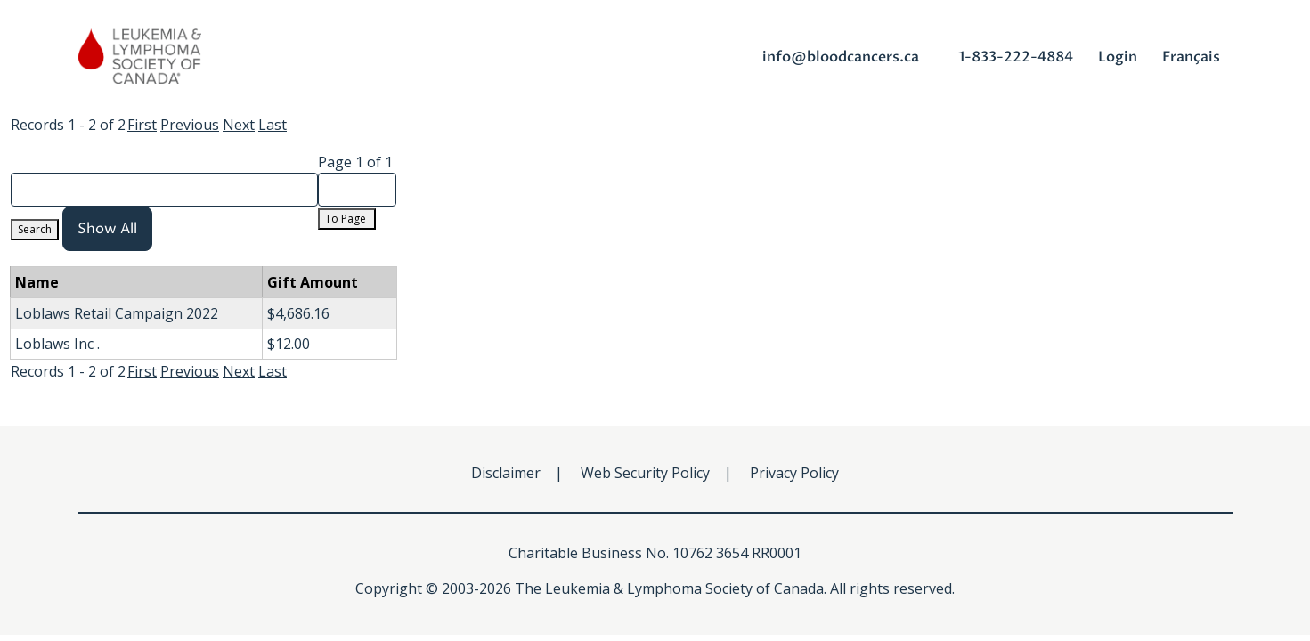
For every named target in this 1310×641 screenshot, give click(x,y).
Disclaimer (506, 473)
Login (1117, 57)
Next (239, 124)
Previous (189, 124)
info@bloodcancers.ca (840, 57)
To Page (347, 218)
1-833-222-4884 (1015, 57)
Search (35, 229)
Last (272, 124)
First (142, 124)
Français (1191, 57)
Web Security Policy (645, 473)
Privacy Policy (794, 473)
